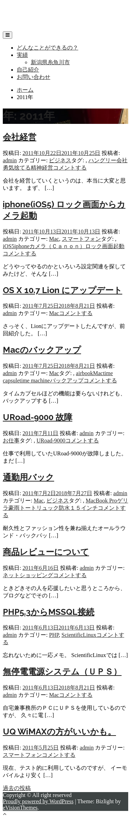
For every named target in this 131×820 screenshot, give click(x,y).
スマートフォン (81, 239)
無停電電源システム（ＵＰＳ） (62, 671)
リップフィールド (25, 9)
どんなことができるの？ (47, 48)
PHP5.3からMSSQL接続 (48, 612)
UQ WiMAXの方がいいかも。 (59, 731)
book (87, 373)
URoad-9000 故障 (37, 417)
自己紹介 (28, 70)
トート (28, 508)
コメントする (70, 168)
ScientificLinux (78, 635)
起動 (118, 246)
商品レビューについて (46, 552)
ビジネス (60, 160)
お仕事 (11, 440)
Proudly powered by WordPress (38, 801)
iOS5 (8, 246)
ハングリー (102, 160)
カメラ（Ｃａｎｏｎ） (57, 246)
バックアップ (66, 380)
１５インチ (84, 508)
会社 (122, 160)
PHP (54, 635)
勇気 (8, 168)
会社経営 (19, 137)
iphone (22, 246)
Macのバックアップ (42, 350)
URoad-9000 (50, 440)
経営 (47, 168)
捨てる (22, 168)
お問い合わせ (33, 77)
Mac (54, 239)
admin (10, 160)
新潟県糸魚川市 (50, 62)
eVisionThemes (20, 808)
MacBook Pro (101, 501)
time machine (35, 380)
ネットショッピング (28, 575)
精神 (36, 168)
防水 (64, 508)
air (79, 373)
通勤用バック (28, 477)
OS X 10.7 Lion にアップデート (62, 290)
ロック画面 (99, 246)
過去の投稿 (17, 788)
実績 (22, 55)
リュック (47, 508)
